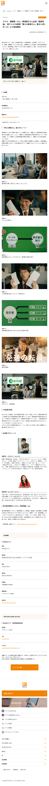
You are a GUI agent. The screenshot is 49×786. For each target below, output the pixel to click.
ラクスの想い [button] (24, 739)
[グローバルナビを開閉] (46, 3)
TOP (4, 11)
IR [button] (24, 755)
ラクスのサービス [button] (24, 743)
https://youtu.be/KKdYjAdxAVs (10, 117)
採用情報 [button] (24, 764)
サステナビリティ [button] (24, 747)
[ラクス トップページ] (3, 3)
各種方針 (15, 769)
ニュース (9, 11)
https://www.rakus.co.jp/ (8, 603)
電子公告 (23, 769)
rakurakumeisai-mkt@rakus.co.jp (10, 648)
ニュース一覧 (17, 667)
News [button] (24, 751)
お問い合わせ (8, 693)
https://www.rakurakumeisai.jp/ (26, 524)
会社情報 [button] (24, 760)
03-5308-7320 (5, 639)
